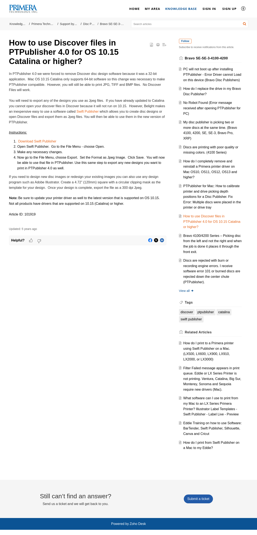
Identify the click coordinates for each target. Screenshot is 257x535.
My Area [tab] (152, 9)
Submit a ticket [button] (198, 504)
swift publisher (192, 324)
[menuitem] (209, 9)
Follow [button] (186, 41)
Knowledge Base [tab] (181, 9)
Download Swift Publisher (37, 141)
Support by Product (72, 24)
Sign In (209, 9)
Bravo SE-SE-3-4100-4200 (117, 24)
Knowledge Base (21, 24)
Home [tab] (134, 9)
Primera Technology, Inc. (47, 24)
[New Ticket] (198, 504)
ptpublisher (206, 317)
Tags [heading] (190, 307)
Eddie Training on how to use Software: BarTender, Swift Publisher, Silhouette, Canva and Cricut (211, 434)
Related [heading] (199, 337)
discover (187, 317)
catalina (225, 317)
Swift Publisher (87, 111)
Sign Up (229, 9)
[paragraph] (87, 146)
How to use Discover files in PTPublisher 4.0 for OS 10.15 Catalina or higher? (206, 227)
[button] (243, 9)
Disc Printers (91, 24)
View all (187, 296)
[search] (189, 24)
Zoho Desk (138, 529)
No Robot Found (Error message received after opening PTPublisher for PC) (210, 113)
